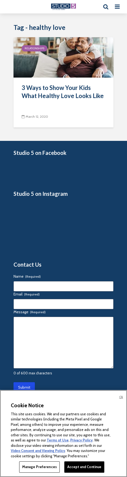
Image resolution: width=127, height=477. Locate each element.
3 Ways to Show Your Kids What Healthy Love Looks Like (63, 91)
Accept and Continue (84, 467)
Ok (121, 397)
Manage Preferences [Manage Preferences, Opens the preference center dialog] (39, 467)
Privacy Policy (81, 440)
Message (30, 311)
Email (27, 294)
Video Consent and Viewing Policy (38, 450)
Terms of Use (58, 440)
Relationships (34, 48)
